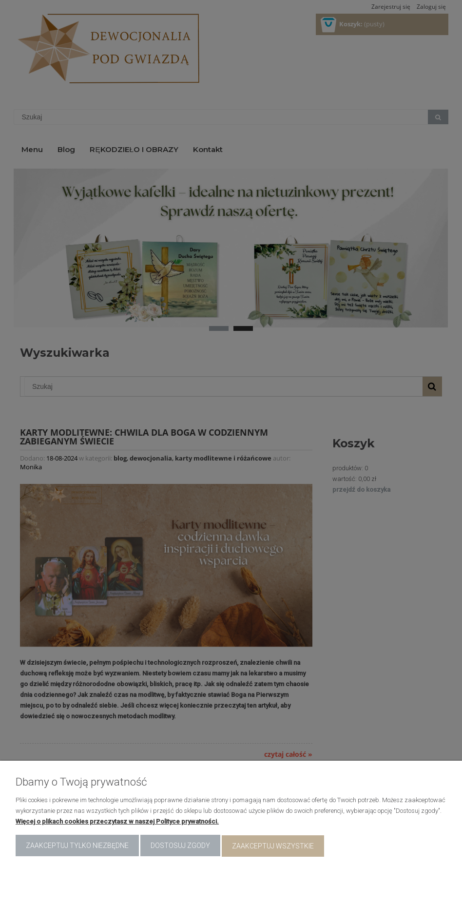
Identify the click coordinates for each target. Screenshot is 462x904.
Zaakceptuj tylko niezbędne (77, 846)
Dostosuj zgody (180, 846)
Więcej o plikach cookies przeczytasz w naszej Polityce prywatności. (117, 822)
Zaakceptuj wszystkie (273, 846)
